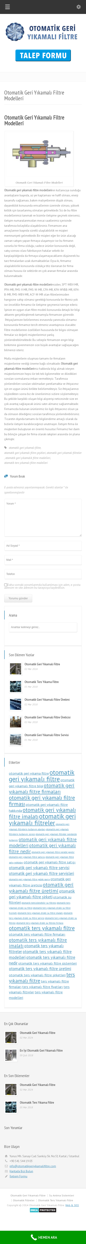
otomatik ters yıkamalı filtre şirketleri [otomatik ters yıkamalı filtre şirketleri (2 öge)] (37, 975)
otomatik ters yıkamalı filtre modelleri (26, 463)
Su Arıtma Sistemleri (61, 1195)
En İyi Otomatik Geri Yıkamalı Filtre (41, 1050)
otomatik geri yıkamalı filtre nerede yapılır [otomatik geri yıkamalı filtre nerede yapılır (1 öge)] (53, 852)
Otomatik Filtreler (23, 1200)
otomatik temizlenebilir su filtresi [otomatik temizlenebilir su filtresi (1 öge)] (39, 902)
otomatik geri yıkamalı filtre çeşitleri (25, 453)
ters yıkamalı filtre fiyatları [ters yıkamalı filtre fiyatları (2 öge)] (42, 987)
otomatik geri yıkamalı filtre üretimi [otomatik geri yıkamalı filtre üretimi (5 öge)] (41, 887)
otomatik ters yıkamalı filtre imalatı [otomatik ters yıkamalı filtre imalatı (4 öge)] (38, 943)
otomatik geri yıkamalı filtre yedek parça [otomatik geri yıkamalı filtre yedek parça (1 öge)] (29, 879)
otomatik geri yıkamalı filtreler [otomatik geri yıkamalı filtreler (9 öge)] (42, 819)
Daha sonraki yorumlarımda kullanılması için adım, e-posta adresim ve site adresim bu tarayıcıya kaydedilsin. (42, 586)
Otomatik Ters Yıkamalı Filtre (55, 1200)
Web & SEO (72, 1205)
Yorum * (43, 517)
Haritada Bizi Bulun (21, 1171)
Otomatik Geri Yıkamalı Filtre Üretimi (47, 700)
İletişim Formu (18, 1176)
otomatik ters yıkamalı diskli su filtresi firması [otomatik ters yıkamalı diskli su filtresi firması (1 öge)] (39, 923)
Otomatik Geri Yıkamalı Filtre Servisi (46, 735)
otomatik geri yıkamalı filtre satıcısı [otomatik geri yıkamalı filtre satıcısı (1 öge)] (27, 857)
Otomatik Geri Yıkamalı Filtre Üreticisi (47, 717)
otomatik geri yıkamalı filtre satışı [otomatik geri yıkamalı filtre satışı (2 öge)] (50, 862)
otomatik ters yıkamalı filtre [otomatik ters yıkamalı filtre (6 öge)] (42, 928)
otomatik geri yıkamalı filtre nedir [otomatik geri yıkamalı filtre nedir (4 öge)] (42, 848)
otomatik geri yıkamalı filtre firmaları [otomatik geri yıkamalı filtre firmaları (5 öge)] (41, 788)
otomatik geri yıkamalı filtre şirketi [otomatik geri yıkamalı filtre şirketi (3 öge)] (42, 894)
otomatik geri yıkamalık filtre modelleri (27, 458)
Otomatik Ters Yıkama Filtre (41, 682)
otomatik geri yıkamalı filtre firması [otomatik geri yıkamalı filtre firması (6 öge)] (42, 800)
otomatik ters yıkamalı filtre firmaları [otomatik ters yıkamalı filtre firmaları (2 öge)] (37, 934)
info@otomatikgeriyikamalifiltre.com (33, 1166)
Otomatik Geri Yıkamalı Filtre (42, 664)
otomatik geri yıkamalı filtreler (64, 453)
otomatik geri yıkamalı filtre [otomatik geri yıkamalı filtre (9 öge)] (41, 775)
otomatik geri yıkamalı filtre (25, 448)
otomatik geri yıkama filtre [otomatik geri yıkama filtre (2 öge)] (29, 773)
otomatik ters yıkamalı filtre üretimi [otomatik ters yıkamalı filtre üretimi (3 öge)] (40, 968)
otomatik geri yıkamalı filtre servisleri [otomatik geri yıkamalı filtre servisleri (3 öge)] (41, 873)
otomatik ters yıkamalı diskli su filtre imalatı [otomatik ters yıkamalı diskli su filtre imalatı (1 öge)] (40, 913)
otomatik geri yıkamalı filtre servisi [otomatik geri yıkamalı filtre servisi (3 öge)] (39, 867)
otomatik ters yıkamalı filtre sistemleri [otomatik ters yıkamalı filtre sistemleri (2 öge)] (47, 963)
